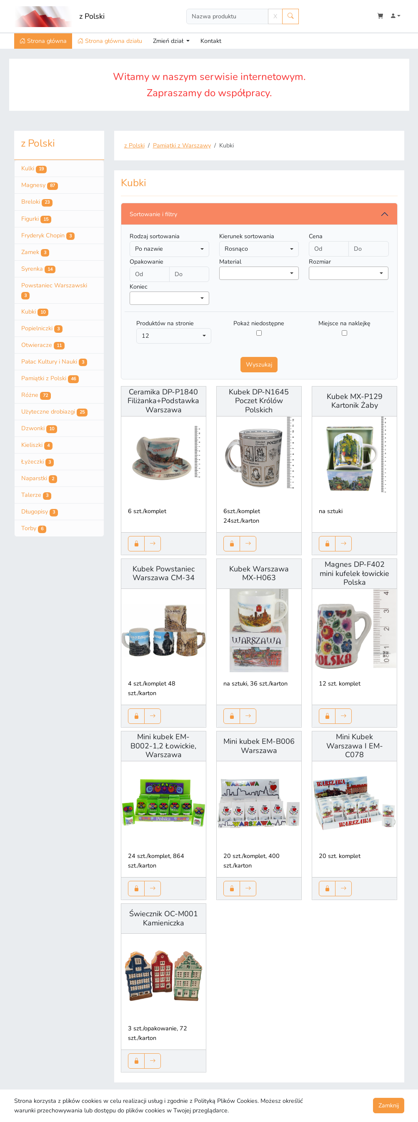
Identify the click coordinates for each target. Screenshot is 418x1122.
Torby (33, 528)
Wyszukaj (259, 364)
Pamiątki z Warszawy (182, 145)
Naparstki (39, 478)
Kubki (34, 312)
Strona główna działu (110, 41)
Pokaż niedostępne (258, 323)
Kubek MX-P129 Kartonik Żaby (355, 401)
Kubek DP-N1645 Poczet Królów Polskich (259, 401)
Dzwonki (39, 428)
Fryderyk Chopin (48, 235)
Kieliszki (37, 445)
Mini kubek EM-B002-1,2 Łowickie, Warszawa (163, 746)
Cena (316, 236)
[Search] (227, 16)
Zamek (35, 252)
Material (230, 261)
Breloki (37, 202)
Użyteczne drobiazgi (54, 411)
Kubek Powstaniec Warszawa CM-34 (164, 573)
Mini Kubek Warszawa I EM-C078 (354, 746)
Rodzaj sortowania (155, 236)
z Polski (92, 16)
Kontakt (210, 41)
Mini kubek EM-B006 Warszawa (259, 745)
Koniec (139, 286)
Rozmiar (320, 261)
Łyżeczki (37, 461)
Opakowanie (146, 261)
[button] (395, 16)
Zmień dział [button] (169, 41)
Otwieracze (43, 345)
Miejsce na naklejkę (344, 323)
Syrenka (38, 269)
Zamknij (388, 1105)
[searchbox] (224, 273)
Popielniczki (42, 328)
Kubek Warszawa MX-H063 (259, 573)
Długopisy (39, 511)
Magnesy (39, 185)
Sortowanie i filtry (153, 214)
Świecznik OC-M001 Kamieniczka (163, 918)
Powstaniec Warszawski (54, 290)
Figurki (36, 219)
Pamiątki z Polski (50, 378)
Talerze (36, 495)
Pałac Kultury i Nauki (54, 362)
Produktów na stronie (165, 323)
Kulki (34, 168)
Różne (36, 395)
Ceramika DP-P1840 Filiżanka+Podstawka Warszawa (163, 401)
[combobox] (259, 273)
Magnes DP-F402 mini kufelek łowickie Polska (354, 573)
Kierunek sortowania (246, 236)
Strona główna (43, 41)
